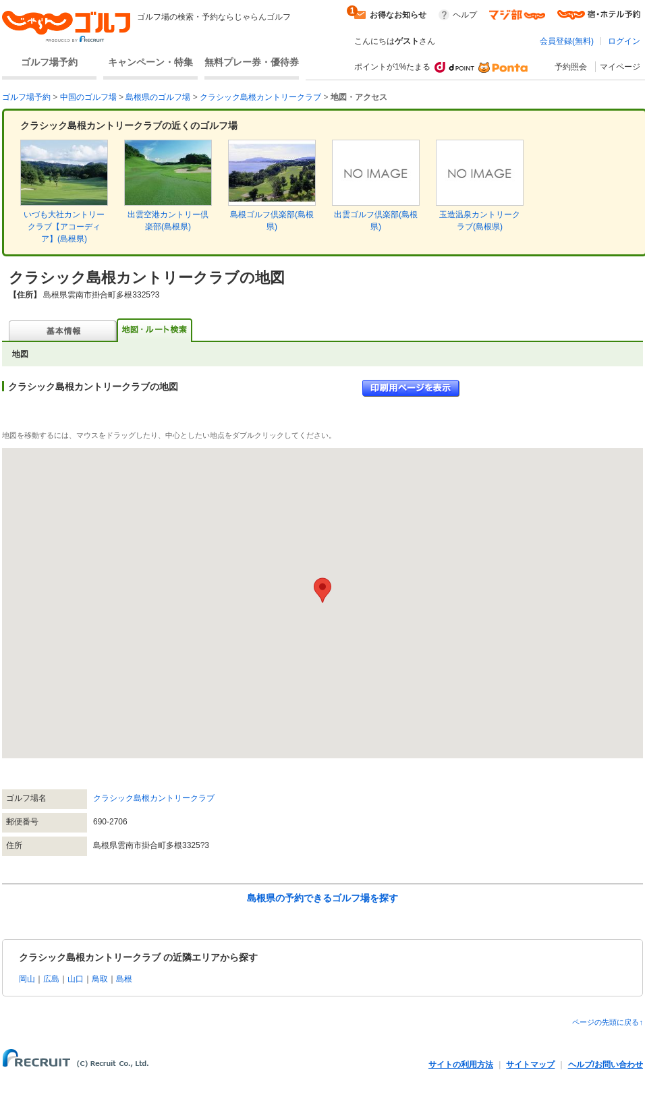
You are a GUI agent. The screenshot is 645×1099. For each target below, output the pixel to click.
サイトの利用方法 (460, 1064)
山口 (75, 979)
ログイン (624, 41)
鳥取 (100, 979)
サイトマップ (530, 1064)
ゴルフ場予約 (49, 62)
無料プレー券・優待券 (251, 62)
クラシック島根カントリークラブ (260, 97)
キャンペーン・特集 (150, 62)
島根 (124, 979)
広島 (51, 979)
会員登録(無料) (567, 41)
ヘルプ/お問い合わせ (605, 1064)
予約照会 (571, 67)
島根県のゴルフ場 (157, 97)
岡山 (27, 979)
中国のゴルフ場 (88, 97)
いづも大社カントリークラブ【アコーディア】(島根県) (64, 227)
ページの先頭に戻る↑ (607, 1022)
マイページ (620, 67)
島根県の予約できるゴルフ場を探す (322, 898)
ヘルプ (465, 15)
